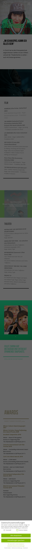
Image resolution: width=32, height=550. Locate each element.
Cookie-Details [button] (7, 548)
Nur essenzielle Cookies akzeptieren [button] (16, 544)
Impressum (25, 548)
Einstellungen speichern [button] (16, 540)
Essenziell (7, 530)
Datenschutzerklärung (17, 548)
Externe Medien (21, 530)
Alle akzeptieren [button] (16, 536)
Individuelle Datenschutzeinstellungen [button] (16, 546)
